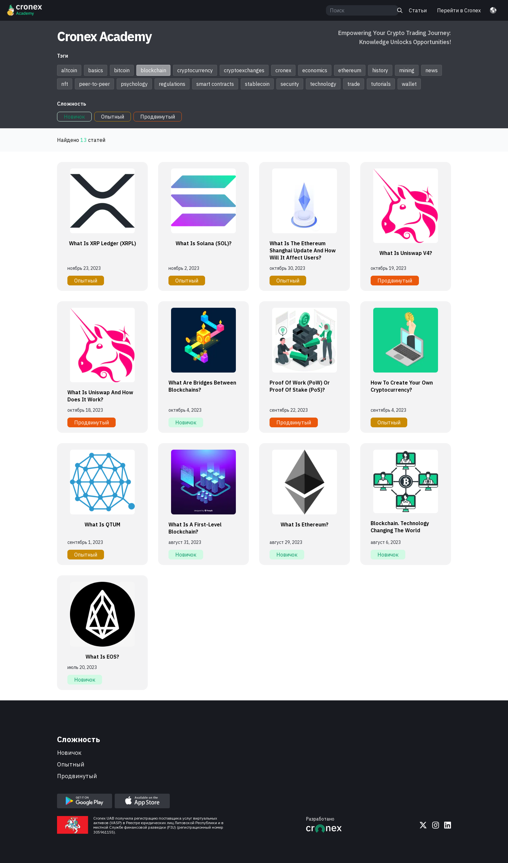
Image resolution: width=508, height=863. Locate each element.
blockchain (153, 70)
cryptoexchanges (244, 70)
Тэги (62, 55)
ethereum (349, 70)
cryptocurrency (195, 70)
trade (353, 84)
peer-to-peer (94, 84)
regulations (172, 84)
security (290, 84)
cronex (283, 70)
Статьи (418, 10)
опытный (70, 764)
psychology (134, 84)
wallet (409, 84)
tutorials (381, 84)
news (431, 70)
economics (314, 70)
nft (64, 84)
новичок (69, 752)
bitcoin (122, 70)
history (380, 70)
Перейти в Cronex (459, 10)
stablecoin (257, 84)
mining (406, 70)
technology (323, 84)
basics (95, 70)
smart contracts (215, 84)
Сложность (71, 103)
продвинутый (77, 776)
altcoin (69, 70)
